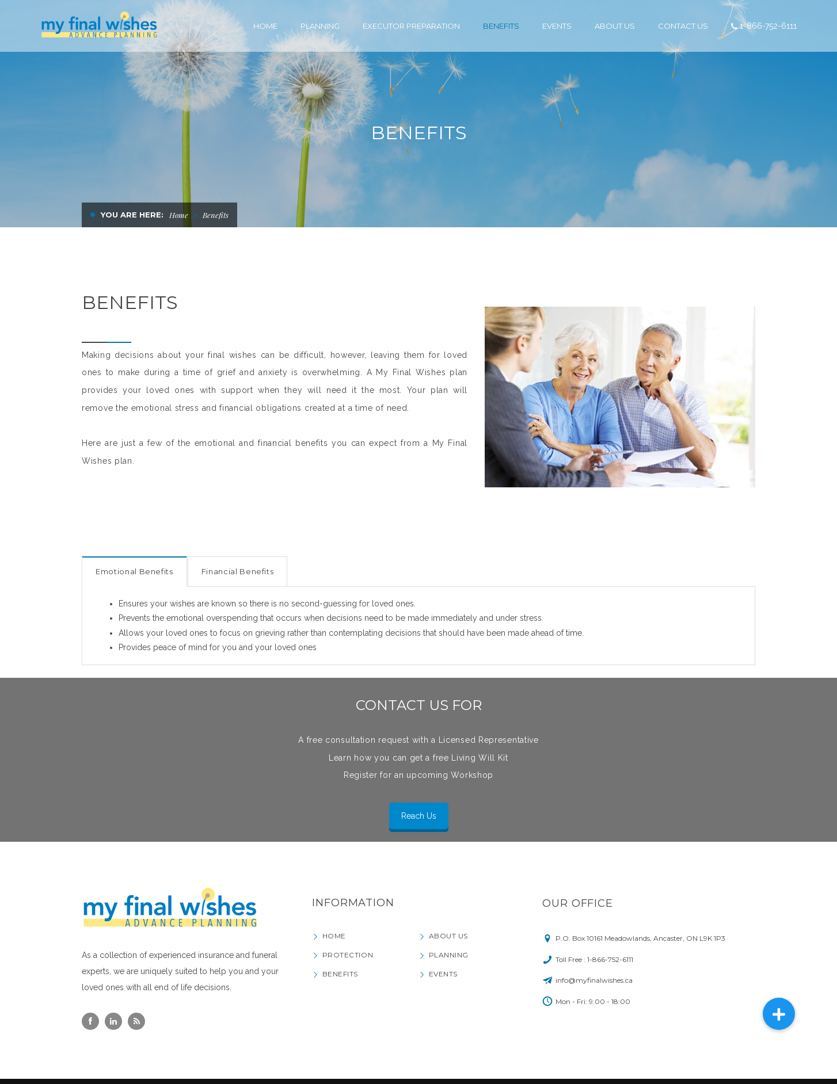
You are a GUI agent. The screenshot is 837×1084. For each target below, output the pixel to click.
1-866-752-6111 (768, 25)
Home (178, 215)
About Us (448, 936)
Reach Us (418, 815)
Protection (348, 955)
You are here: (132, 214)
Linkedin (113, 1021)
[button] (779, 1014)
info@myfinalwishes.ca (594, 980)
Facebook (90, 1021)
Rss (137, 1021)
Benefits (340, 974)
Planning (449, 955)
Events (443, 974)
